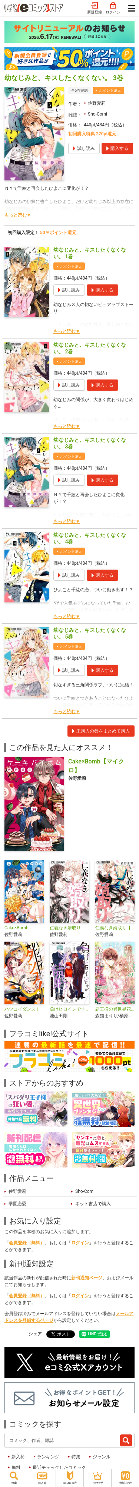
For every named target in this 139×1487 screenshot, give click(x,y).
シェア (35, 1333)
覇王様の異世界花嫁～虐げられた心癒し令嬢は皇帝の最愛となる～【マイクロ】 (115, 1009)
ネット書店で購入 (93, 1203)
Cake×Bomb (16, 927)
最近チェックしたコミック (59, 1467)
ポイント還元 (110, 90)
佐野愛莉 (97, 103)
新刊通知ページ (86, 1277)
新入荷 (18, 1456)
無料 (15, 1467)
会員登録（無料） (26, 1242)
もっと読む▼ (17, 215)
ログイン (113, 8)
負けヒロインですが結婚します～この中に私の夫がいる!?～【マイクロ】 (69, 1009)
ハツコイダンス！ (22, 1009)
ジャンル (101, 1456)
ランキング (48, 1456)
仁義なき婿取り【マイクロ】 (115, 927)
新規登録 (94, 8)
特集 (76, 1456)
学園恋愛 (17, 1203)
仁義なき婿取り (65, 927)
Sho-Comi (97, 114)
